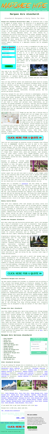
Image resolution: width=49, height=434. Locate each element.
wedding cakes (32, 369)
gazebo (21, 145)
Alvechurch (13, 144)
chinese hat (37, 156)
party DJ (42, 376)
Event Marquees (25, 394)
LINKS (30, 10)
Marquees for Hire (24, 398)
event (20, 170)
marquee (23, 114)
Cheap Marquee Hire (37, 393)
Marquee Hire (16, 422)
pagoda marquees (34, 153)
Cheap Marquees (19, 402)
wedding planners (28, 371)
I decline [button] (34, 427)
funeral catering (23, 376)
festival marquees (10, 299)
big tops (10, 155)
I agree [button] (29, 427)
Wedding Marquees (13, 398)
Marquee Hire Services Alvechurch (16, 335)
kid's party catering (26, 374)
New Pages (7, 422)
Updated (11, 422)
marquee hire (22, 191)
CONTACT (39, 10)
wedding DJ (12, 369)
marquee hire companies (17, 126)
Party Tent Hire (24, 393)
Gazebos (33, 394)
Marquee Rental (28, 396)
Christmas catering (39, 368)
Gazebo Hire (15, 394)
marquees (38, 34)
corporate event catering (25, 373)
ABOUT (34, 10)
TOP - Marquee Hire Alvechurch (10, 410)
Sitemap (2, 422)
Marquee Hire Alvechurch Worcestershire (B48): (15, 21)
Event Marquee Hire (11, 393)
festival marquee (6, 147)
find (6, 311)
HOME (27, 10)
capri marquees (42, 152)
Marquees (3, 398)
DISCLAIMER (44, 10)
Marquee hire (5, 183)
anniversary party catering (10, 368)
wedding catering (6, 371)
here (41, 330)
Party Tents (22, 399)
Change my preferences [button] (32, 429)
